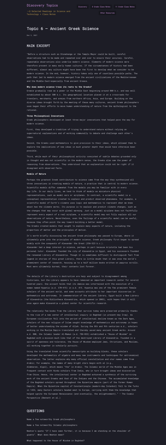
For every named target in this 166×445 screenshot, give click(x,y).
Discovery (82, 7)
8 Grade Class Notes (101, 7)
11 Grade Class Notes (124, 7)
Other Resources (107, 13)
